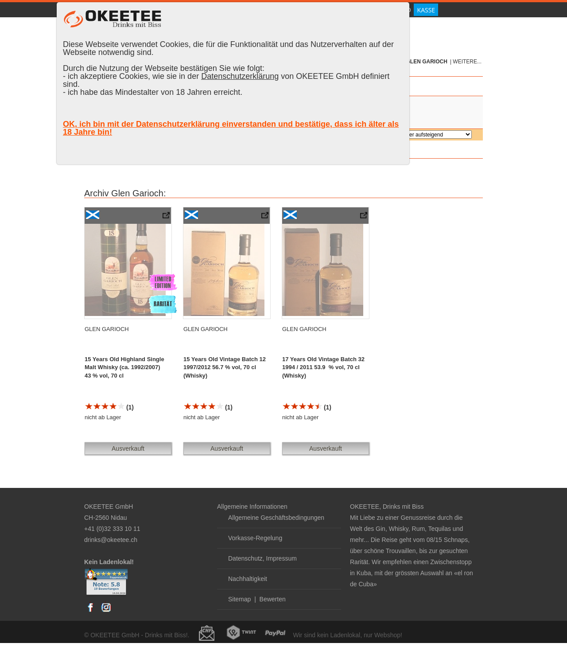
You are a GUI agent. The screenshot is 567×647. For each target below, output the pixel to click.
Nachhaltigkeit (247, 578)
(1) (109, 407)
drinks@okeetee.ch (110, 539)
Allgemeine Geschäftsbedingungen (276, 517)
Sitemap (239, 599)
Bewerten (273, 599)
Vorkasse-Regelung (255, 538)
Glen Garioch (426, 61)
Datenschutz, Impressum (262, 558)
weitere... (467, 61)
